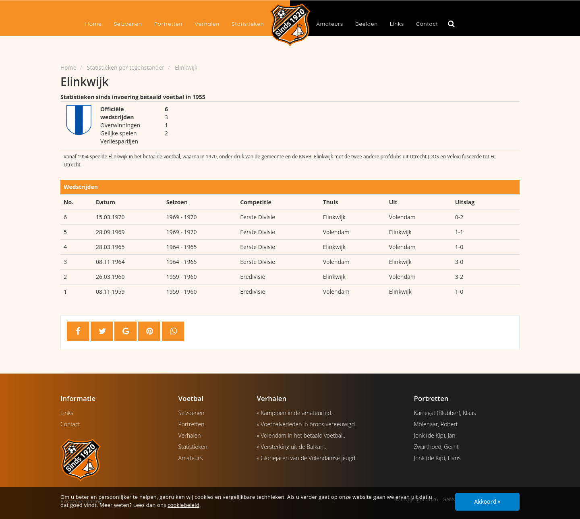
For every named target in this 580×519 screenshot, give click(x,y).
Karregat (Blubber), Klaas (445, 413)
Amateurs (329, 23)
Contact (427, 23)
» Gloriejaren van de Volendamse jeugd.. (307, 458)
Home (93, 23)
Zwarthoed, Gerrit (436, 446)
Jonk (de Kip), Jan (435, 435)
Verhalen (207, 23)
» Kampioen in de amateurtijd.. (295, 413)
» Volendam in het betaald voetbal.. (301, 435)
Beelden (366, 23)
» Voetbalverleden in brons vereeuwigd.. (307, 424)
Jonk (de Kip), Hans (437, 458)
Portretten (168, 23)
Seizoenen (128, 23)
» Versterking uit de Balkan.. (291, 446)
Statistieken (248, 23)
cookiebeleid (183, 505)
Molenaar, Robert (436, 424)
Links (397, 23)
